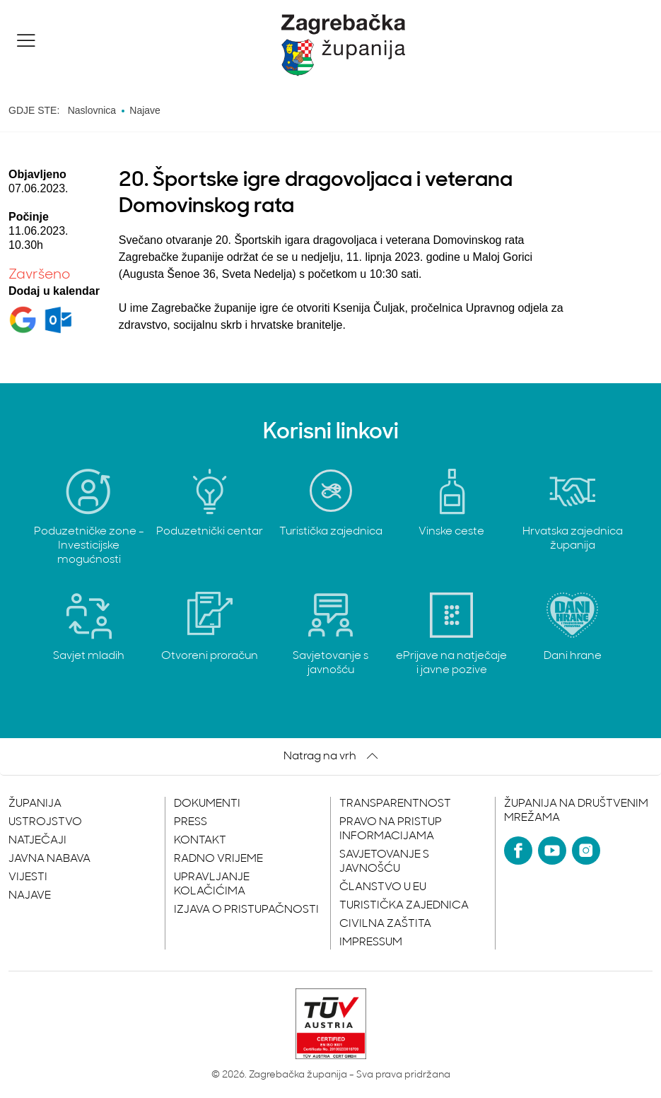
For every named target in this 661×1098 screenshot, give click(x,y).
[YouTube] (552, 850)
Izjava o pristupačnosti (246, 910)
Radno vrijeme (218, 859)
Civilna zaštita (385, 924)
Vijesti (27, 877)
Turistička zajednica (404, 905)
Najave (29, 895)
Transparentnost (395, 804)
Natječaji (37, 840)
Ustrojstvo (45, 822)
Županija (35, 804)
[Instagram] (586, 850)
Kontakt (200, 840)
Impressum (370, 942)
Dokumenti (207, 804)
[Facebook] (518, 850)
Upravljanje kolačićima (212, 884)
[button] (26, 40)
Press (190, 822)
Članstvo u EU (382, 887)
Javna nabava (49, 859)
